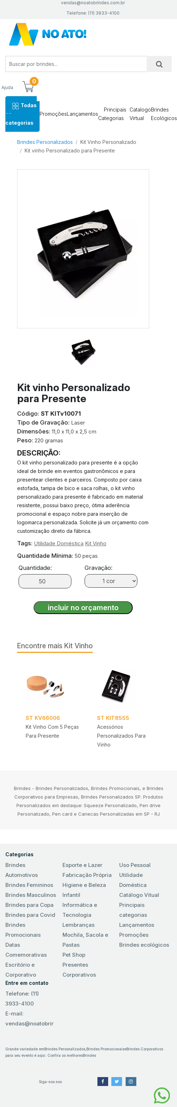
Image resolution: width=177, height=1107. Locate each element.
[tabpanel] (52, 707)
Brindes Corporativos (144, 1049)
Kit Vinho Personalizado (108, 142)
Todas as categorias (21, 114)
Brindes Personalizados (45, 142)
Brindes (89, 1055)
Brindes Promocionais (23, 929)
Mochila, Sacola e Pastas (85, 939)
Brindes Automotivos (21, 870)
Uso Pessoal (135, 865)
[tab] (83, 348)
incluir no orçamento (83, 607)
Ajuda (7, 87)
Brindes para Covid (30, 914)
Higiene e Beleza (84, 885)
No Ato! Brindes (88, 34)
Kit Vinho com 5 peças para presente (52, 731)
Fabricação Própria (87, 875)
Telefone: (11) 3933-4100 (22, 998)
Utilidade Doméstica (59, 543)
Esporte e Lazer (82, 865)
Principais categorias (133, 909)
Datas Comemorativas (26, 949)
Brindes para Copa (29, 904)
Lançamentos (82, 114)
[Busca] (159, 64)
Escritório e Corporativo (20, 969)
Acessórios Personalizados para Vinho (121, 736)
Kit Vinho (95, 543)
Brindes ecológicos (144, 944)
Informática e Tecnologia (79, 909)
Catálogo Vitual (139, 895)
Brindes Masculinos (30, 895)
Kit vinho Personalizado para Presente (70, 150)
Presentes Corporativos (79, 969)
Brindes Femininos (29, 885)
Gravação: (98, 567)
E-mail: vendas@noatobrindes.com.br (29, 1018)
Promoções (53, 114)
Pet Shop (73, 954)
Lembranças (78, 924)
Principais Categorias (112, 113)
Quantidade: (35, 567)
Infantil (71, 895)
